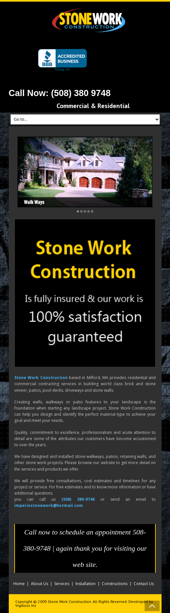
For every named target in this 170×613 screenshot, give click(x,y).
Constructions (114, 583)
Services (61, 583)
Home (19, 583)
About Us (39, 583)
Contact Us (144, 583)
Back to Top (152, 606)
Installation (85, 583)
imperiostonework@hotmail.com (48, 505)
